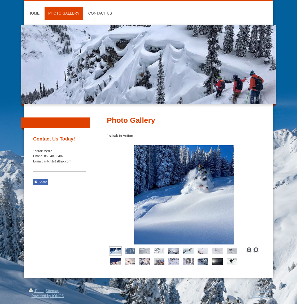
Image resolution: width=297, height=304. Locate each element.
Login (263, 291)
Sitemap (52, 291)
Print (36, 291)
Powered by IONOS (48, 296)
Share (40, 182)
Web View (259, 296)
